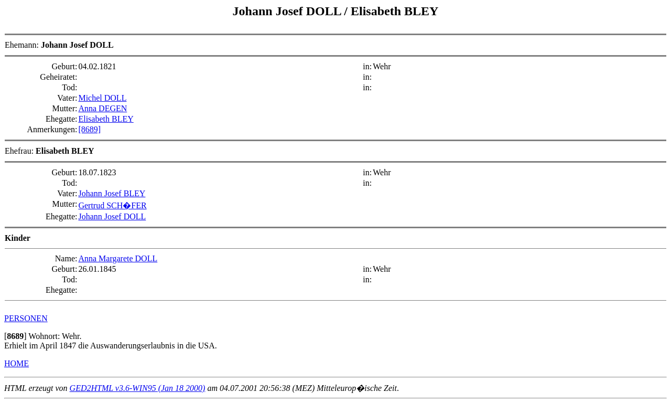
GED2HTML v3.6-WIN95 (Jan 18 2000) (137, 388)
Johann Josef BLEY (111, 193)
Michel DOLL (102, 97)
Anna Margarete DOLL (117, 258)
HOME (16, 363)
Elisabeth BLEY (394, 11)
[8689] (89, 129)
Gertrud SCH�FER (112, 205)
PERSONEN (26, 318)
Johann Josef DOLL (288, 11)
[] (15, 336)
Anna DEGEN (102, 108)
